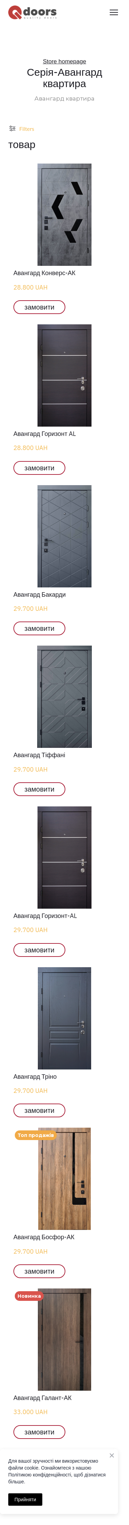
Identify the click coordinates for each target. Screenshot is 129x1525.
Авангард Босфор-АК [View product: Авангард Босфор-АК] (43, 1237)
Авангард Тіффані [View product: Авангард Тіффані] (39, 755)
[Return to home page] (32, 12)
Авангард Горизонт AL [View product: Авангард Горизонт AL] (44, 434)
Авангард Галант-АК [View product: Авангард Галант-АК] (42, 1398)
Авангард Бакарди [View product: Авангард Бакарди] (39, 594)
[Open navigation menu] (114, 12)
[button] (39, 307)
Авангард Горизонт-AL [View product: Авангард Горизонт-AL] (45, 916)
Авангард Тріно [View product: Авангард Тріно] (35, 1076)
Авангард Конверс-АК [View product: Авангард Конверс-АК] (44, 273)
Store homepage (64, 61)
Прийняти (25, 1499)
